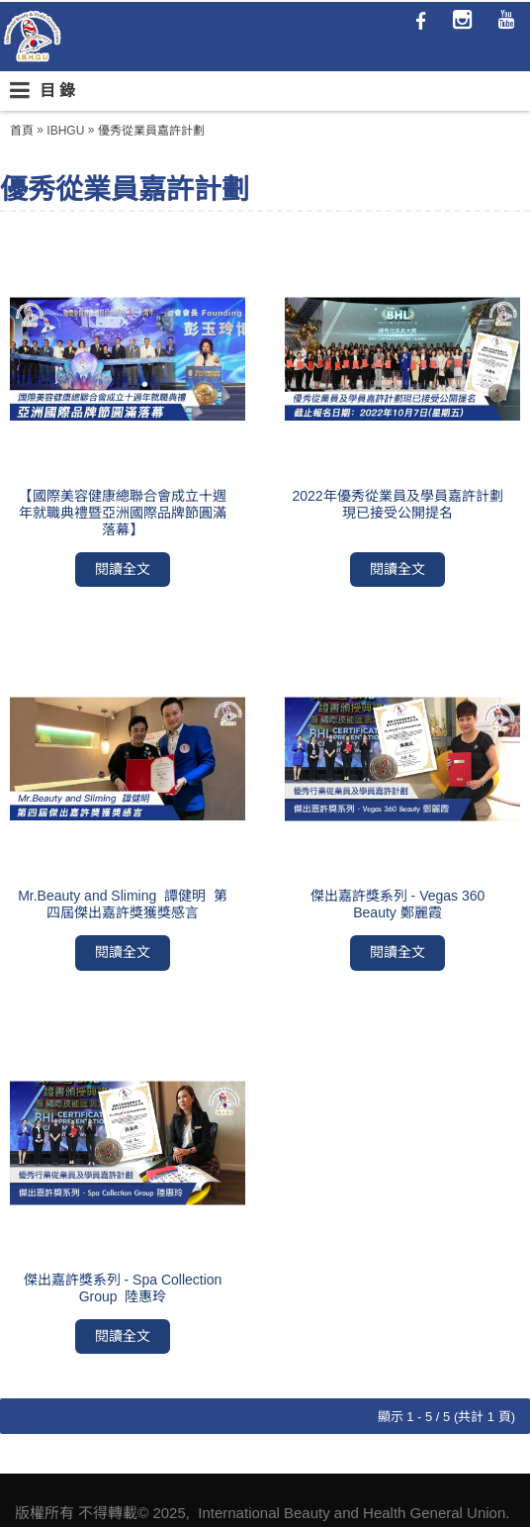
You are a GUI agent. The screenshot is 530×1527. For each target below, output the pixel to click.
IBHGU (65, 131)
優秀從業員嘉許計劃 (151, 131)
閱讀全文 (122, 569)
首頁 (22, 131)
